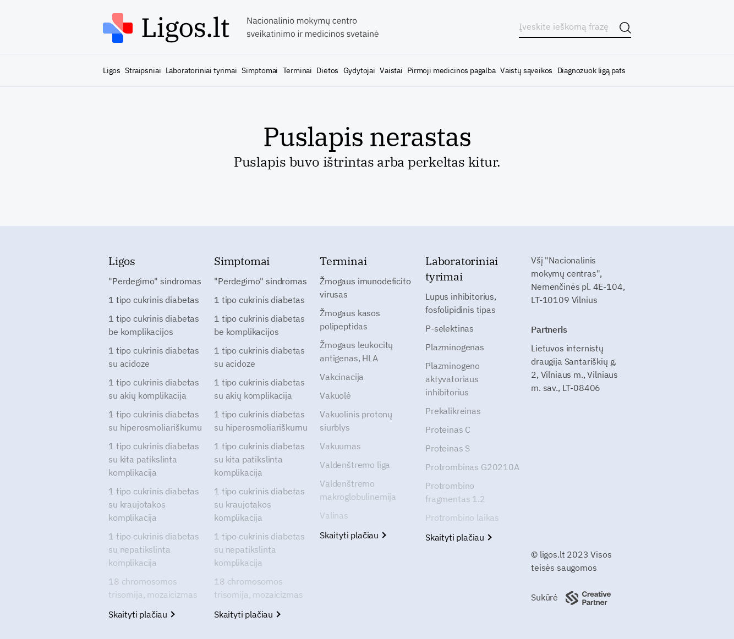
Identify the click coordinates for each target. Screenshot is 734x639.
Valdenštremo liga (355, 464)
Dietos (327, 70)
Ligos (111, 70)
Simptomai (260, 70)
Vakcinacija (342, 376)
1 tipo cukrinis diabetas (153, 299)
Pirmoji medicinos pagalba (451, 70)
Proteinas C (447, 429)
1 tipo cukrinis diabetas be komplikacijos (153, 325)
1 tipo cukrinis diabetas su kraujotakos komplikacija (153, 504)
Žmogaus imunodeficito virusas (365, 288)
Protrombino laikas (462, 517)
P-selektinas (449, 328)
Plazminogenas (454, 346)
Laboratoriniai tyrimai (201, 70)
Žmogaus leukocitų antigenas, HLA (356, 351)
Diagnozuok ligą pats (591, 70)
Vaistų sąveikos (526, 70)
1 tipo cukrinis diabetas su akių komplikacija (153, 389)
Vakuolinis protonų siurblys (356, 421)
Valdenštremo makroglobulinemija (358, 490)
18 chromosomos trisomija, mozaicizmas (152, 588)
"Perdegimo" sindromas (154, 281)
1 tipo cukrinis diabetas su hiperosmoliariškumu (154, 421)
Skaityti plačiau (141, 614)
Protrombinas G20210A (472, 466)
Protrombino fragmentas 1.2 (455, 492)
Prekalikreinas (453, 410)
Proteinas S (447, 448)
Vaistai (391, 70)
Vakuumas (340, 445)
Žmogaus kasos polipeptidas (350, 319)
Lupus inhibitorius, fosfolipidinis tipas (460, 303)
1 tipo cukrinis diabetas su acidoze (153, 357)
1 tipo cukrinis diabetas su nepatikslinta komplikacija (153, 549)
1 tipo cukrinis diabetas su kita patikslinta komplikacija (153, 459)
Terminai (298, 70)
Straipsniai (143, 70)
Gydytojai (359, 70)
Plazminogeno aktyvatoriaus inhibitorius (452, 379)
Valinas (334, 515)
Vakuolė (335, 395)
